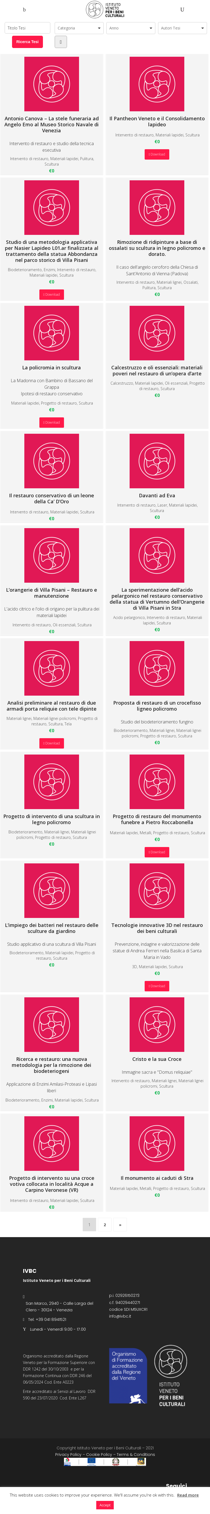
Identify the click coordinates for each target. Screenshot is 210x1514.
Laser (162, 505)
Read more (188, 1495)
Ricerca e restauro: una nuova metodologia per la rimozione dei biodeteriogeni (51, 1035)
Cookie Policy (99, 1454)
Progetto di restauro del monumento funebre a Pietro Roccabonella (157, 790)
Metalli (145, 832)
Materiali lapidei (64, 158)
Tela (68, 723)
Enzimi (49, 269)
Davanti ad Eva (157, 466)
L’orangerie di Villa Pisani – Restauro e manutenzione (51, 563)
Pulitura (86, 158)
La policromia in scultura (51, 338)
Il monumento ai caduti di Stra (157, 1148)
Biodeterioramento (25, 269)
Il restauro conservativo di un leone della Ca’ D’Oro (51, 469)
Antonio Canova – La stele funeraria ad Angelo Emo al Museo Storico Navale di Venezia (51, 95)
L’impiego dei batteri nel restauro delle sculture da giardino (51, 898)
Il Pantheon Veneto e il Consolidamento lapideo (157, 92)
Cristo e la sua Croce (157, 1029)
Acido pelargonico (129, 617)
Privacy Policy (68, 1454)
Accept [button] (105, 1505)
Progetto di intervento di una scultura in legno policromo (51, 790)
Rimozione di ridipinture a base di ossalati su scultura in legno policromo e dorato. (157, 218)
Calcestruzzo (121, 383)
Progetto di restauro (59, 403)
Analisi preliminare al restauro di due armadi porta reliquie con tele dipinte (52, 676)
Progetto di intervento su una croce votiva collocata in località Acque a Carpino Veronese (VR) (51, 1154)
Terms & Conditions (136, 1454)
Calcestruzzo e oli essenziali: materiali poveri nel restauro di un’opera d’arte (157, 341)
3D (134, 966)
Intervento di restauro (29, 158)
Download (157, 154)
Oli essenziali (176, 383)
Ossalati (190, 282)
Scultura (52, 164)
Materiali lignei (169, 282)
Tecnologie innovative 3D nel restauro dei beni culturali (157, 898)
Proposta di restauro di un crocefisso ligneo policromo (157, 676)
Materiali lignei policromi (54, 718)
